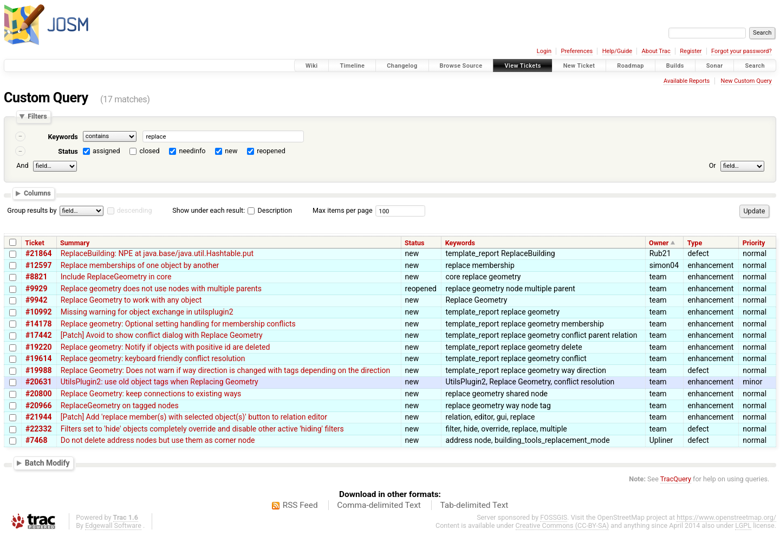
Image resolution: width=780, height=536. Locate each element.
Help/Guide (617, 51)
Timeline (352, 65)
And (22, 165)
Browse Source (461, 65)
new (231, 151)
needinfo (192, 151)
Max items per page (343, 210)
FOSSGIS (553, 517)
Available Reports (687, 80)
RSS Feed (300, 505)
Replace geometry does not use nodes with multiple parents (161, 288)
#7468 (36, 440)
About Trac (656, 51)
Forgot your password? (741, 51)
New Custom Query (746, 80)
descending (134, 210)
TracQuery (675, 479)
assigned (106, 151)
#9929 (36, 288)
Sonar (714, 65)
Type (695, 243)
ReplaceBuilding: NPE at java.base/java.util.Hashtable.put (157, 253)
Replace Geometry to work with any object (131, 300)
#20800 (38, 393)
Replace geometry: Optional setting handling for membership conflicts (178, 323)
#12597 (38, 265)
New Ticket (579, 65)
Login (544, 51)
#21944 (38, 417)
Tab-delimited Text (474, 505)
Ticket (34, 243)
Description (270, 210)
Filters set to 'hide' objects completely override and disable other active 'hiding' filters (202, 428)
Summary (74, 243)
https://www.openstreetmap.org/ (726, 517)
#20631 (38, 381)
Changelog (402, 65)
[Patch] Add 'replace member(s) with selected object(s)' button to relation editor (194, 417)
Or (712, 165)
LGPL (743, 525)
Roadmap (630, 65)
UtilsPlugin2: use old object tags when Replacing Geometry (159, 381)
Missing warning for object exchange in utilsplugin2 (147, 312)
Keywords (62, 137)
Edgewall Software (113, 525)
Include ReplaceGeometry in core (116, 276)
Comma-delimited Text (379, 505)
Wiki (312, 65)
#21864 (38, 253)
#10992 (38, 312)
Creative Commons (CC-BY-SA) (562, 525)
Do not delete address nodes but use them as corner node (158, 440)
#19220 (38, 347)
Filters (37, 117)
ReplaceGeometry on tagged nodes (120, 405)
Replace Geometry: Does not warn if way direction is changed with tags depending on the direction (226, 370)
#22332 (38, 428)
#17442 (38, 335)
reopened (271, 151)
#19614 (38, 358)
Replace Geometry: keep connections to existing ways (151, 393)
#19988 (38, 370)
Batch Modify (47, 463)
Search (755, 65)
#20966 (38, 405)
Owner (658, 243)
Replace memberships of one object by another (140, 265)
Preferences (577, 51)
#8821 (36, 276)
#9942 (36, 300)
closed (150, 151)
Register (690, 51)
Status (68, 151)
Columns (37, 193)
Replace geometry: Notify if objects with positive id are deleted (165, 347)
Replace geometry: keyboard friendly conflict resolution (153, 358)
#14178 (38, 323)
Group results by (31, 210)
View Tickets (522, 65)
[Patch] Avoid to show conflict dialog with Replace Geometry (162, 335)
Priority (754, 243)
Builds (675, 65)
